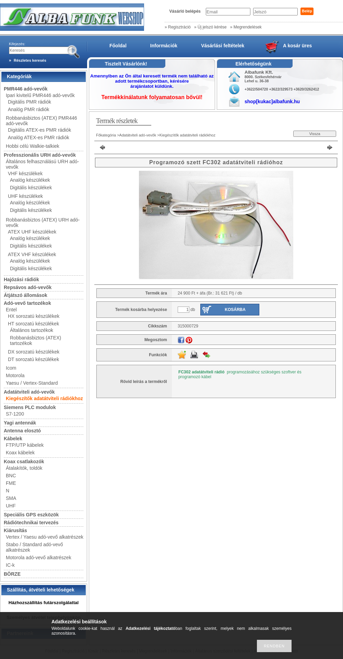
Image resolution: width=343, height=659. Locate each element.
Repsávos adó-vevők (27, 287)
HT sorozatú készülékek (33, 323)
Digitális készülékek (31, 187)
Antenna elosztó (22, 430)
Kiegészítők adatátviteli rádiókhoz (44, 398)
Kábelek (13, 438)
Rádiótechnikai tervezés (31, 522)
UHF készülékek (25, 196)
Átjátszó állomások (25, 295)
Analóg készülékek (30, 180)
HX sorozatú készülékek (33, 316)
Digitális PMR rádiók (29, 102)
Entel (11, 309)
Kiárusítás (15, 530)
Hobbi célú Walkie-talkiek (32, 146)
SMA (11, 498)
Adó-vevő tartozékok (27, 303)
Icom (11, 368)
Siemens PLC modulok (30, 407)
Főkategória (106, 135)
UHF (11, 505)
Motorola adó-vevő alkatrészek (38, 557)
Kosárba (235, 309)
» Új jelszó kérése (210, 27)
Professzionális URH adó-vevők (40, 155)
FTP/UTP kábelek (25, 445)
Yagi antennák (20, 423)
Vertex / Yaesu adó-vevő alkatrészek (44, 537)
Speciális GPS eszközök (31, 514)
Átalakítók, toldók (24, 468)
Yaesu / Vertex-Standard (32, 383)
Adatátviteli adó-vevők (29, 392)
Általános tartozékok (31, 330)
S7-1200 (15, 414)
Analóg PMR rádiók (28, 109)
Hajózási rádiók (21, 279)
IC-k (10, 565)
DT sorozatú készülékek (33, 359)
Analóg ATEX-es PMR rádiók (38, 137)
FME (11, 483)
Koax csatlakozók (24, 461)
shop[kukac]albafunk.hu (272, 101)
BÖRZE (12, 574)
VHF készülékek (25, 173)
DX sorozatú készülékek (33, 352)
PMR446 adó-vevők (26, 89)
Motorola (15, 375)
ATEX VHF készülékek (32, 254)
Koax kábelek (20, 452)
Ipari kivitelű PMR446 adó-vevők (40, 95)
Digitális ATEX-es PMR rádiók (39, 130)
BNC (11, 475)
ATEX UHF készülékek (32, 232)
